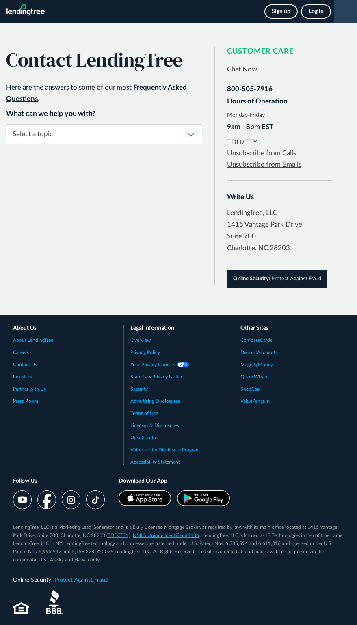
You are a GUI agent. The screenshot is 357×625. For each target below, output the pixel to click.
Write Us (240, 196)
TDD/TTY (242, 142)
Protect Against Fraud (277, 278)
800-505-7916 (250, 89)
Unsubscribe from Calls (261, 153)
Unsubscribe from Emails (264, 164)
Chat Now (242, 69)
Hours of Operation (257, 101)
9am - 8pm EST (250, 126)
